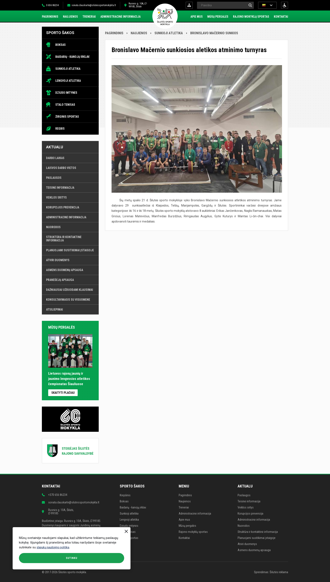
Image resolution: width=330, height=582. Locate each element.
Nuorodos (53, 227)
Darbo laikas (55, 158)
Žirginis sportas (67, 116)
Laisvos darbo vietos (61, 168)
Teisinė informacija (60, 187)
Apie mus (196, 16)
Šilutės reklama (279, 572)
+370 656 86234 (57, 494)
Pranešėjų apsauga (60, 280)
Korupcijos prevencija (62, 207)
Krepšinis (125, 495)
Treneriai (89, 16)
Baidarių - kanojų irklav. (72, 56)
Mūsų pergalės (217, 16)
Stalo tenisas (65, 104)
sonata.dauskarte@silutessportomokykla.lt (94, 5)
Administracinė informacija (120, 16)
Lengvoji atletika (68, 80)
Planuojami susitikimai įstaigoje (70, 250)
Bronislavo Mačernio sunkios (214, 33)
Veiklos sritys (56, 197)
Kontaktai (281, 16)
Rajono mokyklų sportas (251, 16)
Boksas (60, 44)
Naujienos (70, 16)
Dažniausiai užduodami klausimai (69, 289)
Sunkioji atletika (67, 68)
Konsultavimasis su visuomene (68, 299)
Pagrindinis (50, 16)
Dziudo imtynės (66, 92)
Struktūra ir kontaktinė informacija (63, 238)
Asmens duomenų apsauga (64, 270)
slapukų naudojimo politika (53, 547)
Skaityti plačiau (63, 392)
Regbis (60, 128)
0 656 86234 (52, 5)
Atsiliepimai (54, 309)
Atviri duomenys (57, 260)
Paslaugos (53, 177)
